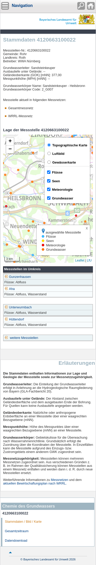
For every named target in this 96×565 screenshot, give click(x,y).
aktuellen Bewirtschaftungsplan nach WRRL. (35, 483)
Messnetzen (59, 480)
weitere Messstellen (24, 338)
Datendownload (16, 540)
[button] (10, 142)
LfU (89, 260)
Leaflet (79, 260)
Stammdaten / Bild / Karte (23, 521)
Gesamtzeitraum (16, 531)
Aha (9, 289)
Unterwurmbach (18, 307)
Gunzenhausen (17, 277)
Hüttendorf (14, 319)
